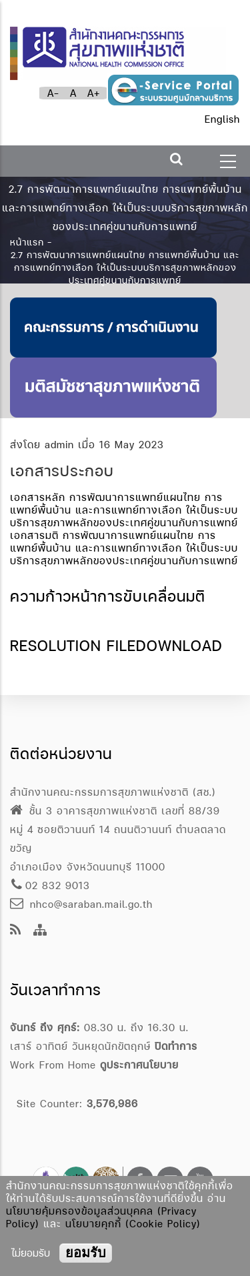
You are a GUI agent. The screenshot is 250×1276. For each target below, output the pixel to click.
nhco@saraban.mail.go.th (81, 904)
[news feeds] (15, 930)
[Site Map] (40, 930)
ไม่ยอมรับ (30, 1253)
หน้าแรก (27, 241)
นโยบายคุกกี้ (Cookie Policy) (133, 1223)
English (222, 119)
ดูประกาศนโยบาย (139, 1065)
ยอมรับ (85, 1252)
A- (53, 93)
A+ (93, 93)
